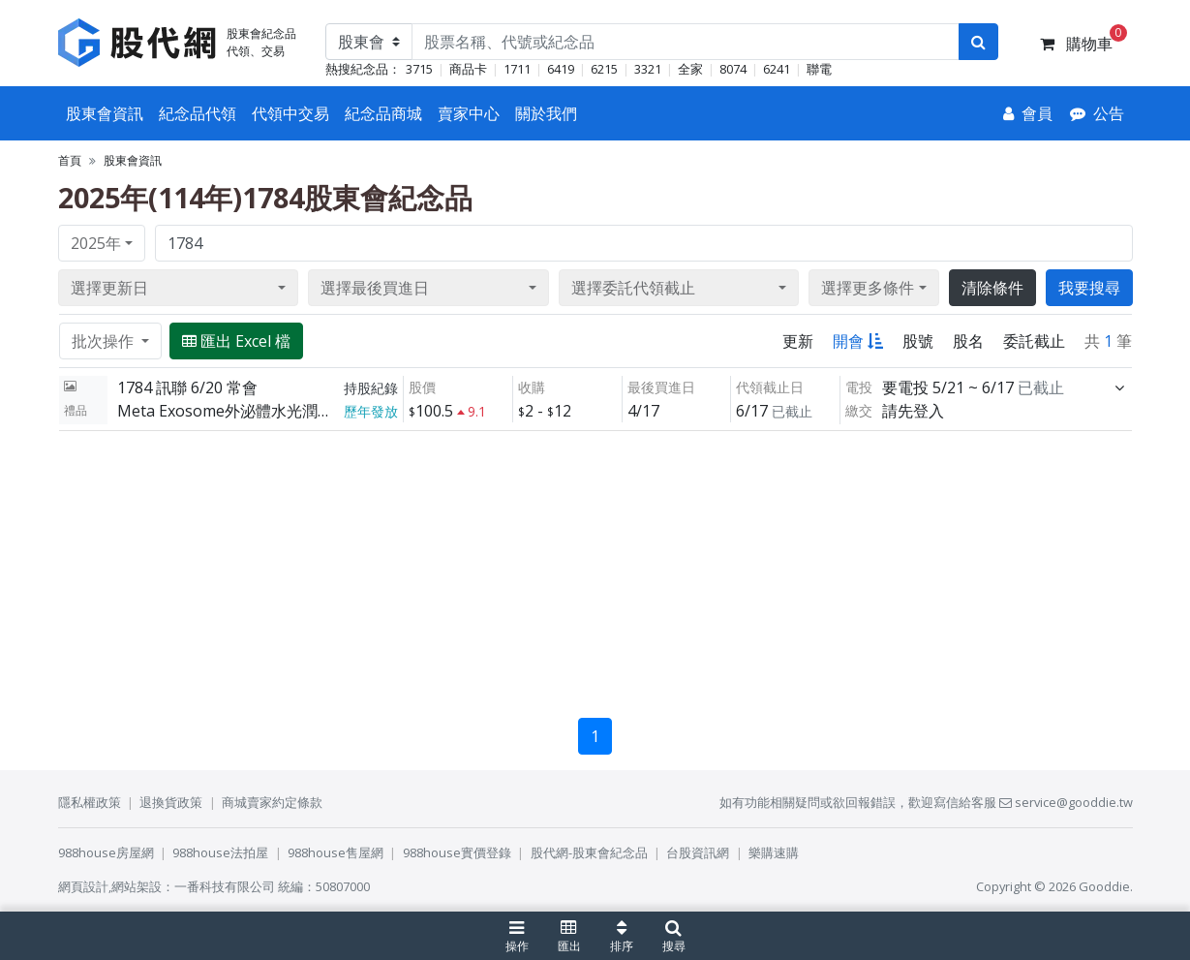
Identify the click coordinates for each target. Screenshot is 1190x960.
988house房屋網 (106, 852)
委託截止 (1034, 341)
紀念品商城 (383, 113)
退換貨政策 (170, 802)
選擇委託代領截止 (633, 287)
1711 (517, 68)
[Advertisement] (595, 566)
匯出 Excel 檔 (236, 341)
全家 (690, 68)
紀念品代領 (197, 113)
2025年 (96, 243)
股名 (968, 341)
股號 (917, 341)
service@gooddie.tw (1066, 802)
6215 (604, 68)
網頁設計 (83, 886)
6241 (776, 68)
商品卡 (468, 68)
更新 (797, 341)
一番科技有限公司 (224, 886)
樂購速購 (773, 852)
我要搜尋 (1089, 287)
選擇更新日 (109, 287)
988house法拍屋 (220, 852)
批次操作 (104, 341)
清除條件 (992, 287)
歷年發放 (371, 411)
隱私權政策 (89, 802)
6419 (560, 68)
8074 (733, 68)
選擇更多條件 (867, 287)
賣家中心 (469, 113)
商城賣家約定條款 (272, 802)
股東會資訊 (104, 113)
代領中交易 (290, 113)
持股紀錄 (371, 388)
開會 (858, 341)
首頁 (69, 160)
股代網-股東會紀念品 (589, 852)
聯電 (819, 68)
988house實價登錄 (457, 852)
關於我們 (546, 113)
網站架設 (136, 886)
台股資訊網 (697, 852)
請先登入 (913, 410)
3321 (647, 68)
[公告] (1097, 113)
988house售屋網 (335, 852)
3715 (419, 68)
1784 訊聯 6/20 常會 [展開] (187, 387)
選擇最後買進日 (374, 287)
